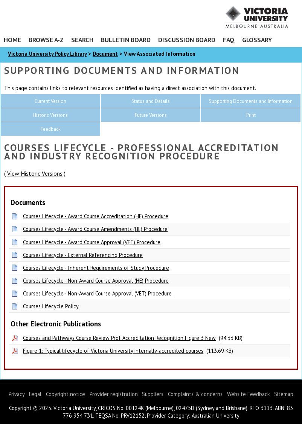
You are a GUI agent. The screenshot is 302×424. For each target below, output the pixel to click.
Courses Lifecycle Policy (51, 306)
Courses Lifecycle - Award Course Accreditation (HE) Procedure (95, 216)
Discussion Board (186, 39)
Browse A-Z (46, 39)
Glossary (257, 39)
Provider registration (114, 394)
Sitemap (283, 394)
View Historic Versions (35, 173)
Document (105, 53)
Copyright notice (65, 394)
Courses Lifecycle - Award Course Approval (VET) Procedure (91, 242)
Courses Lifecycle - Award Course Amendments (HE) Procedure (95, 229)
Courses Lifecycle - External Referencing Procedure (83, 255)
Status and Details (150, 101)
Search (82, 39)
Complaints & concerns (195, 394)
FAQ (229, 39)
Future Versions (151, 115)
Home (12, 39)
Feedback (51, 129)
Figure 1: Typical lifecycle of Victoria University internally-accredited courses (113, 350)
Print (251, 115)
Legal (35, 394)
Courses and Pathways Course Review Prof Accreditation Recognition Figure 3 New (119, 337)
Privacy (17, 394)
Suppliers (152, 394)
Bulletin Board (126, 39)
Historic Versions (50, 115)
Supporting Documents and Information (251, 101)
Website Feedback (248, 394)
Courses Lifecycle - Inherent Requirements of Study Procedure (96, 267)
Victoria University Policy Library (47, 53)
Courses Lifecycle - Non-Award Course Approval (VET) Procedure (97, 293)
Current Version (50, 101)
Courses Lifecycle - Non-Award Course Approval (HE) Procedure (96, 280)
